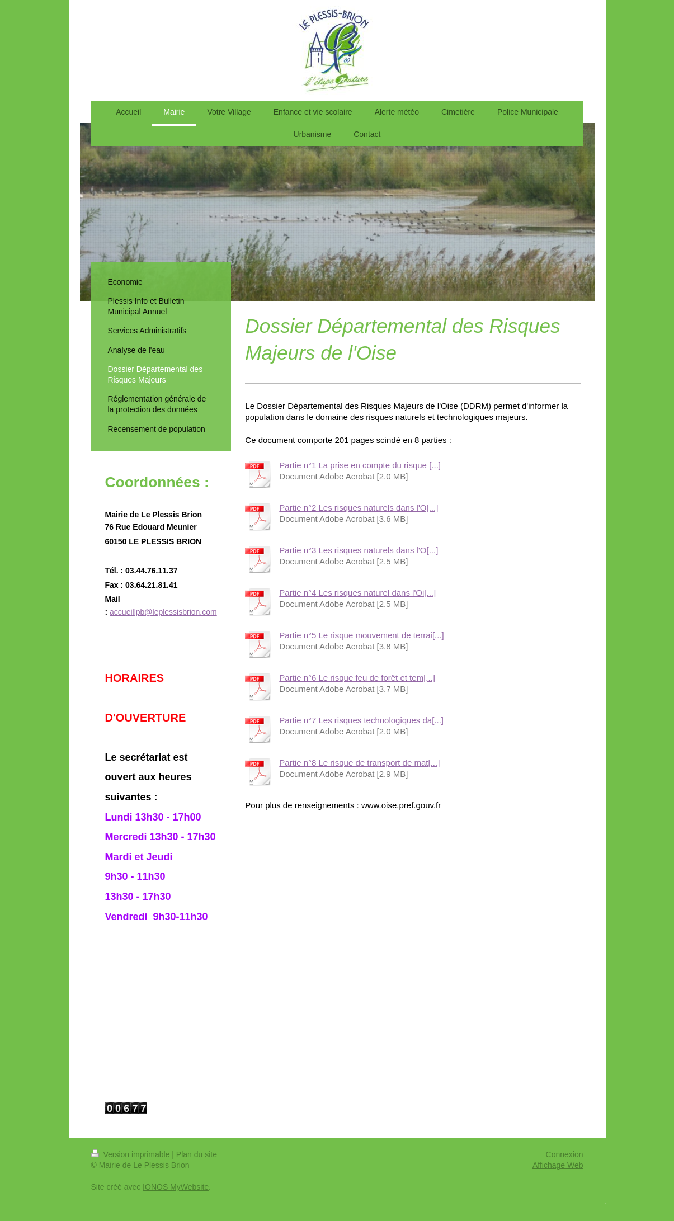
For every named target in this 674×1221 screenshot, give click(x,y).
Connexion (564, 1154)
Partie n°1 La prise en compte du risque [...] (360, 465)
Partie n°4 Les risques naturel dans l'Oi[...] (357, 592)
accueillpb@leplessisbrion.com (163, 611)
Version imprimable (131, 1154)
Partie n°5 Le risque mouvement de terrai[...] (361, 635)
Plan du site (196, 1154)
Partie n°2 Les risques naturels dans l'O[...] (358, 507)
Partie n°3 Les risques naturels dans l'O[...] (358, 550)
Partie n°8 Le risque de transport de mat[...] (359, 762)
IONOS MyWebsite (176, 1186)
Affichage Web (557, 1165)
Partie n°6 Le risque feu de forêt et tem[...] (357, 677)
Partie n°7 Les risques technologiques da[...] (361, 720)
